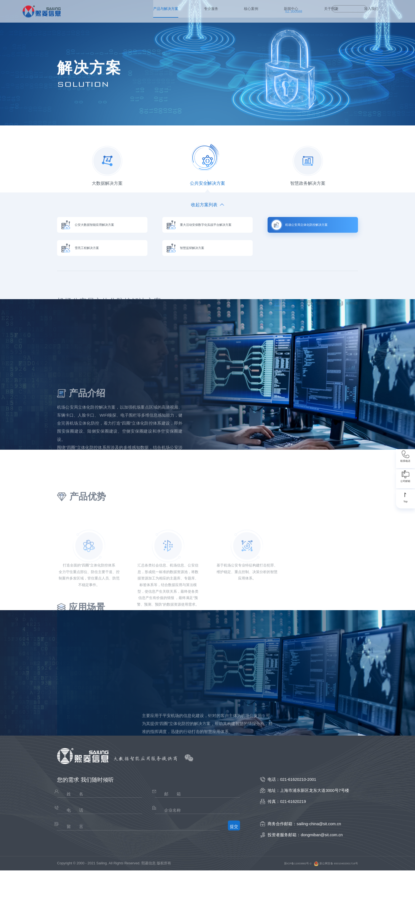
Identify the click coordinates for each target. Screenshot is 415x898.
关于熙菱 (230, 11)
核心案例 (169, 11)
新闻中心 (199, 11)
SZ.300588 (291, 11)
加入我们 (261, 11)
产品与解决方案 (100, 11)
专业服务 (138, 11)
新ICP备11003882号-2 (282, 891)
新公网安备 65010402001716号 (329, 891)
